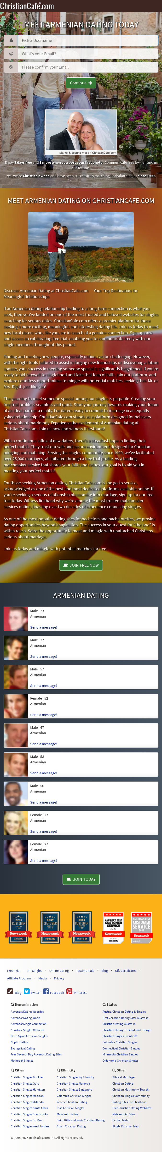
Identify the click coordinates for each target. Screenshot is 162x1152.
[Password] (88, 53)
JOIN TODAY (81, 879)
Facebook (53, 992)
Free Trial (13, 970)
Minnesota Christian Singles (120, 1054)
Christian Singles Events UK (120, 1036)
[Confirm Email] (88, 67)
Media (42, 978)
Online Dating (59, 970)
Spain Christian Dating (71, 1126)
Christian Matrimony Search (130, 1089)
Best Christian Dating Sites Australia (126, 1018)
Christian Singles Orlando (27, 1102)
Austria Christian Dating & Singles (124, 1011)
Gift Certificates (125, 970)
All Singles (35, 970)
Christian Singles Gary (25, 1083)
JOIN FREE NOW (81, 565)
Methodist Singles (22, 1060)
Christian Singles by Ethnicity (75, 1077)
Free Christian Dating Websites (131, 1108)
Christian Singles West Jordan (30, 1126)
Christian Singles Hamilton (28, 1089)
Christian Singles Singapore (74, 1089)
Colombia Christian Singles (120, 1042)
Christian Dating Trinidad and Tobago (127, 1030)
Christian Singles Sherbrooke (29, 1114)
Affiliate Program (19, 978)
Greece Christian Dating (72, 1102)
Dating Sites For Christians (129, 1102)
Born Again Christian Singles (29, 1036)
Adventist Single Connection (28, 1024)
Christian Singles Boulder (27, 1077)
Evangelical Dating (23, 1048)
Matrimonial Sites (123, 1114)
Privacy (59, 978)
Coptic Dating (19, 1042)
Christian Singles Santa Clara (29, 1108)
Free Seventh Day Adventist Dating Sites (36, 1054)
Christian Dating (122, 1083)
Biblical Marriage (123, 1077)
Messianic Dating (67, 1114)
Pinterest (76, 992)
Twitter (32, 992)
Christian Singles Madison (27, 1096)
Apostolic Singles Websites (27, 1030)
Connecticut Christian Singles (121, 1048)
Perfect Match (121, 1120)
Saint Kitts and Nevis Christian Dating (81, 1120)
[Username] (88, 40)
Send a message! (43, 627)
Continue (81, 83)
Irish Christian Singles (70, 1108)
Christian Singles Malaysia (73, 1083)
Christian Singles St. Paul (26, 1120)
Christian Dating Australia (119, 1024)
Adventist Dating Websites (27, 1011)
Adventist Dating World (25, 1018)
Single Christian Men (125, 1126)
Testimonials (85, 970)
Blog (104, 970)
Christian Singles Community (131, 1096)
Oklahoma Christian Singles (120, 1060)
